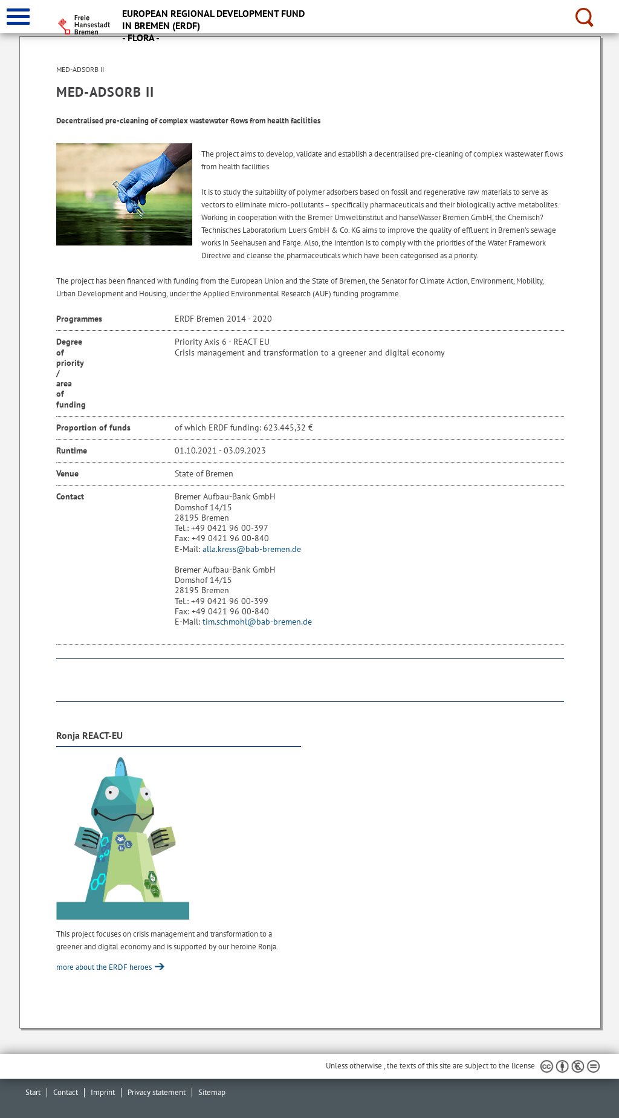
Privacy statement (157, 1092)
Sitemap (211, 1092)
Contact (65, 1092)
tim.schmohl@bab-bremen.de (257, 621)
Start (33, 1092)
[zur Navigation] (18, 16)
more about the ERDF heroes (105, 967)
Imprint (103, 1092)
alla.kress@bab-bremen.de (252, 549)
